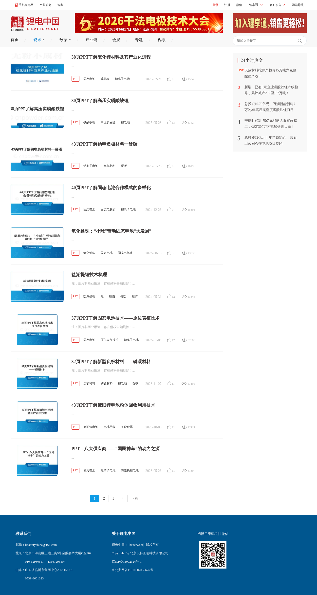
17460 (190, 383)
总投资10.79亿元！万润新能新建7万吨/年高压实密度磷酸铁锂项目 (270, 107)
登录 (215, 5)
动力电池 (89, 470)
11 (173, 383)
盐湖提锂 (89, 296)
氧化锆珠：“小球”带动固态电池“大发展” (111, 231)
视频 (162, 40)
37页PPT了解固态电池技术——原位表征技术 (116, 318)
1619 (190, 166)
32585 (190, 340)
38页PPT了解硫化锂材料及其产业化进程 (111, 57)
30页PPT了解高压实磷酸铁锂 (100, 100)
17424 (190, 427)
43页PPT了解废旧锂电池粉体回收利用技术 (113, 405)
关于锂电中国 (123, 533)
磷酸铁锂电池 (130, 470)
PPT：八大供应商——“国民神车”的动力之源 (116, 448)
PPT (75, 79)
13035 (190, 253)
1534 (190, 79)
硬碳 (124, 166)
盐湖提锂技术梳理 (89, 274)
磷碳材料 (106, 383)
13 (173, 122)
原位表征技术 (109, 340)
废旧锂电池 (90, 427)
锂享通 (253, 5)
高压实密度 (108, 122)
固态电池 (89, 79)
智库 (60, 5)
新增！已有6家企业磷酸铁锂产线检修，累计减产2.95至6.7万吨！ (271, 90)
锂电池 (125, 122)
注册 (227, 5)
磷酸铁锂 (89, 122)
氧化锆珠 (89, 253)
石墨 (135, 383)
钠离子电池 (90, 166)
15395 (190, 209)
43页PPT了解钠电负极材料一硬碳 (105, 144)
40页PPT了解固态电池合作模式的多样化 (111, 187)
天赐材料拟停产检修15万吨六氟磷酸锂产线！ (270, 73)
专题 (139, 40)
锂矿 (135, 296)
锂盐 (123, 296)
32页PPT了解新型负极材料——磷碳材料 (111, 361)
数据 (65, 40)
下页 (134, 498)
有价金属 (127, 427)
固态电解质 (108, 209)
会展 (116, 40)
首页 (15, 40)
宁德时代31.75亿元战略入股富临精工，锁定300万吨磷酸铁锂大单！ (270, 124)
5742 (190, 122)
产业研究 (45, 5)
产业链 (91, 40)
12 (173, 296)
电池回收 (109, 427)
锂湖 (112, 296)
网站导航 (298, 5)
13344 (190, 296)
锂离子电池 (122, 79)
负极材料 (109, 166)
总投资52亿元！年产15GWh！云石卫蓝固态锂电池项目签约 (270, 140)
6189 (190, 470)
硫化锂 (105, 79)
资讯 (39, 40)
